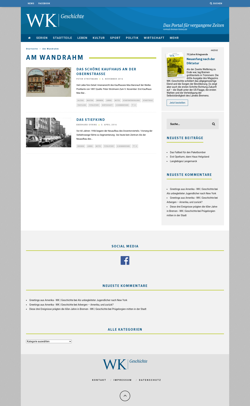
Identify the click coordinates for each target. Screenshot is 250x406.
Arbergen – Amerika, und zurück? (184, 202)
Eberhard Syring (86, 125)
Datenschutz (150, 379)
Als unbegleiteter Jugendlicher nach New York (191, 193)
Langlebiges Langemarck (183, 161)
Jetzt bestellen (177, 102)
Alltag (81, 100)
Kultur (99, 38)
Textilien (82, 105)
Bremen (100, 100)
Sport (115, 38)
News (31, 3)
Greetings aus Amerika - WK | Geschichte (192, 189)
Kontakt (99, 379)
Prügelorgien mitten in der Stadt (129, 308)
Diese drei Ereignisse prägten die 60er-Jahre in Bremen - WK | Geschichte (68, 308)
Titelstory (94, 105)
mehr (174, 38)
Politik (132, 38)
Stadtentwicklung (131, 100)
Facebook (44, 3)
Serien (42, 38)
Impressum (123, 379)
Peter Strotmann (87, 79)
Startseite (32, 49)
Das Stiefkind (90, 120)
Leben (82, 38)
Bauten (90, 100)
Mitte (117, 100)
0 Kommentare (122, 105)
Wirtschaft (154, 38)
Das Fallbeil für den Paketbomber (188, 152)
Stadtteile (62, 38)
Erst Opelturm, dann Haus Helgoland (189, 156)
